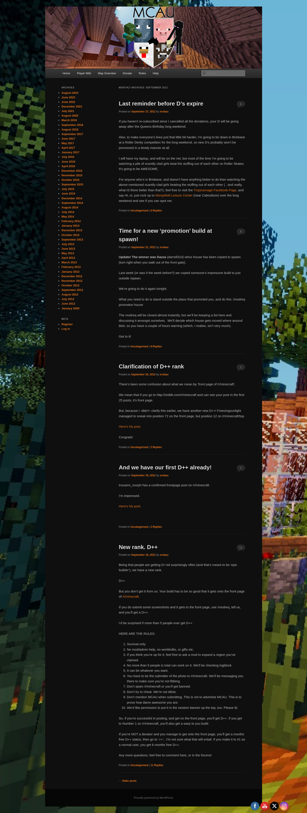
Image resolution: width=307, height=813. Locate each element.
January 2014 (70, 225)
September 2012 (72, 290)
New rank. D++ (138, 547)
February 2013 (71, 267)
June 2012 (68, 303)
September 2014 (72, 202)
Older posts (128, 780)
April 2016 (68, 166)
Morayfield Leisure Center (174, 195)
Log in (66, 328)
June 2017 (68, 138)
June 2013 (68, 248)
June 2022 (68, 102)
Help (156, 73)
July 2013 (68, 244)
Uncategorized (139, 210)
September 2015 (72, 184)
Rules (142, 73)
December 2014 (72, 198)
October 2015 (70, 179)
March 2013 (69, 262)
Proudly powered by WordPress (153, 797)
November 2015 (72, 175)
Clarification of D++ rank (151, 366)
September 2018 (72, 125)
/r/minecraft (130, 596)
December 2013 (72, 230)
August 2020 (70, 115)
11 (240, 547)
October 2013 (70, 235)
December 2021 (72, 106)
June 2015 (68, 193)
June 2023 (68, 97)
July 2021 (68, 111)
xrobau (164, 111)
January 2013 (70, 271)
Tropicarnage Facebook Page (215, 190)
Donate (127, 73)
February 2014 (71, 221)
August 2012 (70, 294)
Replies (156, 210)
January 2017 (70, 152)
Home (66, 73)
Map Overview (107, 73)
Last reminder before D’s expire (161, 103)
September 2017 (72, 134)
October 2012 (70, 285)
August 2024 (70, 92)
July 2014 (68, 212)
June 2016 (68, 161)
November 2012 (72, 280)
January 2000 (70, 308)
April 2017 (68, 147)
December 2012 (72, 276)
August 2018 (70, 129)
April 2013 (68, 257)
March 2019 (69, 120)
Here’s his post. (130, 426)
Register (67, 324)
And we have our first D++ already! (165, 467)
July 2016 (68, 156)
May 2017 (68, 143)
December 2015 (72, 170)
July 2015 (68, 189)
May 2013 (68, 253)
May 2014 (68, 216)
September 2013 (72, 239)
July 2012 (68, 299)
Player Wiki (84, 73)
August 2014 (70, 207)
